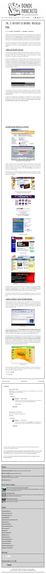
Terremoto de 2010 (6, 541)
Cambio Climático (5, 511)
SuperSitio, (15, 283)
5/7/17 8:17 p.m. (19, 412)
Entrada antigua (41, 381)
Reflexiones (4, 534)
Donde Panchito (22, 569)
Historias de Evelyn (6, 524)
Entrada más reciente (6, 381)
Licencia (23, 17)
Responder (11, 394)
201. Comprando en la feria (12, 498)
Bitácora (15, 17)
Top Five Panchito (5, 543)
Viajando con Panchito (6, 547)
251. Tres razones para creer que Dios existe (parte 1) (17, 487)
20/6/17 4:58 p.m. (15, 389)
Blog (2, 17)
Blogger (33, 569)
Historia (5, 17)
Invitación (28, 17)
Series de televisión (6, 539)
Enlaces (19, 17)
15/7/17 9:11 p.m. (24, 420)
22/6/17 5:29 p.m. (24, 398)
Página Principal (24, 381)
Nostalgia (25, 31)
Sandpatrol (20, 570)
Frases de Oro (5, 522)
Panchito (17, 398)
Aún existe (26, 215)
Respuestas (12, 396)
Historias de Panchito (6, 526)
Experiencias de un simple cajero (9, 519)
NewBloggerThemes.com (32, 570)
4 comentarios (31, 31)
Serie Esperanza (5, 537)
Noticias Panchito (5, 532)
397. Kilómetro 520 (11, 493)
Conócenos (10, 17)
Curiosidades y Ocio (6, 515)
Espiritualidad (5, 517)
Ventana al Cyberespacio (7, 545)
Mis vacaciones (5, 528)
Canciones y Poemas (6, 513)
